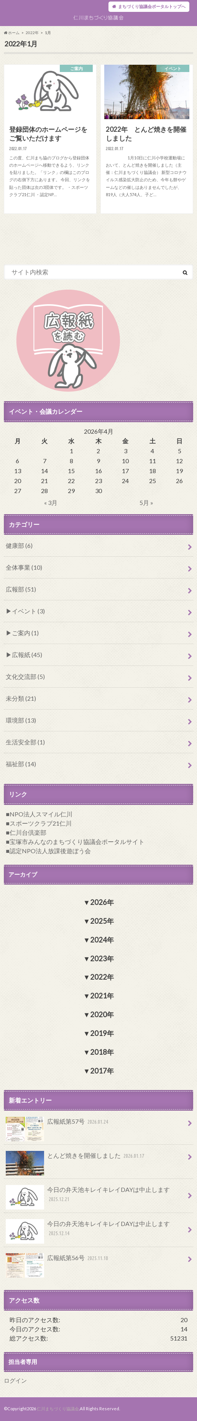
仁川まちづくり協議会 (58, 1408)
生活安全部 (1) (25, 742)
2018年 (102, 1052)
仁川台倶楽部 (28, 832)
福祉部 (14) (21, 763)
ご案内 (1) (25, 632)
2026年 (102, 902)
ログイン (15, 1380)
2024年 (102, 940)
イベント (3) (28, 611)
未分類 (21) (21, 698)
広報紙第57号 (58, 1125)
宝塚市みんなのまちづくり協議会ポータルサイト (77, 841)
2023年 (102, 958)
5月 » (146, 502)
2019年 (102, 1033)
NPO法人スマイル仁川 (41, 814)
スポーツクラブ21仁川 (41, 823)
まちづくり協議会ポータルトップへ (152, 6)
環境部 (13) (21, 720)
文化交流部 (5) (25, 676)
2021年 (102, 996)
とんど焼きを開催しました (76, 1159)
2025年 (102, 921)
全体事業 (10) (24, 567)
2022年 (32, 32)
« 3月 (50, 502)
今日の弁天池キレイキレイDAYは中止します (88, 1197)
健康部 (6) (19, 545)
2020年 (102, 1014)
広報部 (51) (21, 589)
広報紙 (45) (27, 654)
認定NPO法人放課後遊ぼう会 (50, 850)
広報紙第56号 (58, 1261)
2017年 (102, 1071)
